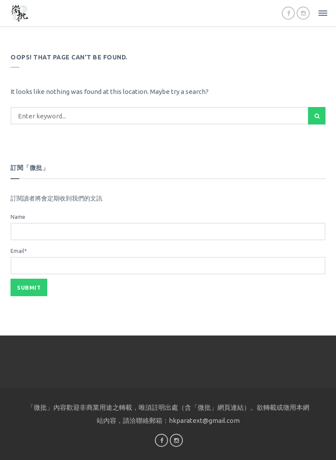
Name (168, 227)
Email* (168, 261)
